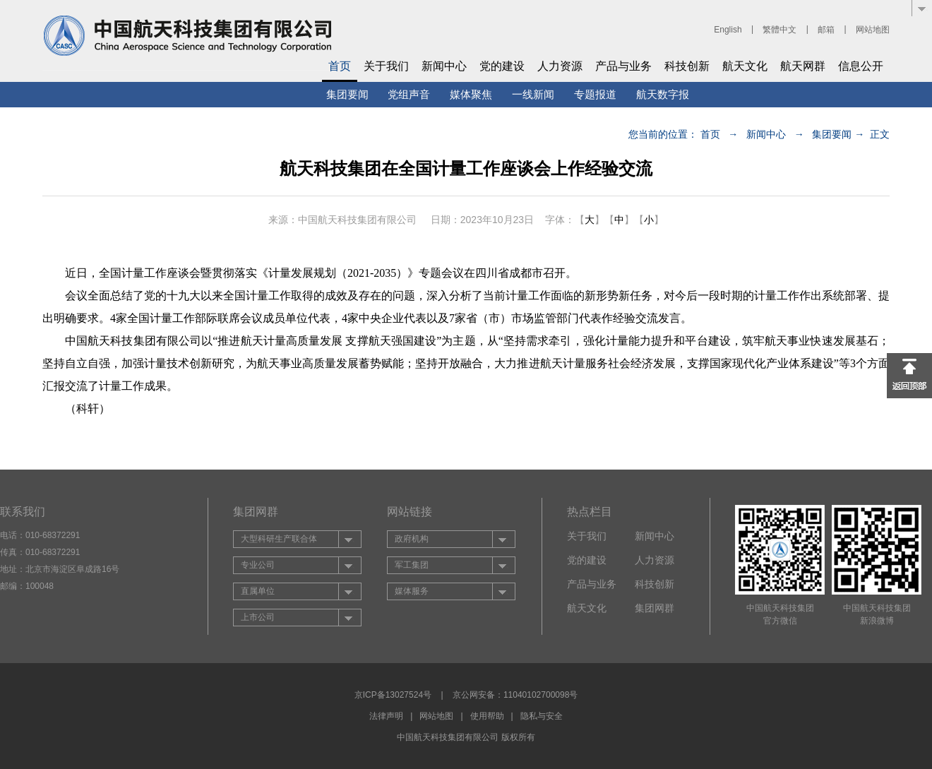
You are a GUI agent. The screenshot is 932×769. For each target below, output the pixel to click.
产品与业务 (623, 66)
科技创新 (687, 66)
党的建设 (502, 66)
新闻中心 (444, 66)
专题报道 (595, 94)
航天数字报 (662, 94)
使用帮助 (487, 716)
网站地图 (873, 30)
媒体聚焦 (471, 94)
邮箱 (826, 30)
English (727, 30)
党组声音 (409, 94)
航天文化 (744, 66)
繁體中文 (779, 30)
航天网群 (802, 66)
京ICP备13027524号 (392, 695)
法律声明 (386, 716)
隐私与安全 (541, 716)
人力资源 (559, 66)
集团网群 (654, 608)
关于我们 (386, 66)
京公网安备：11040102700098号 (515, 695)
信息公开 (860, 66)
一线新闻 (533, 94)
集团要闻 (347, 94)
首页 (339, 66)
